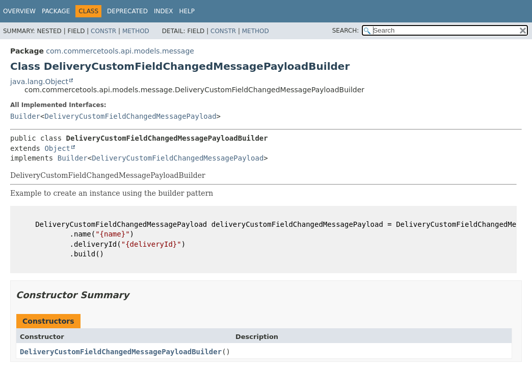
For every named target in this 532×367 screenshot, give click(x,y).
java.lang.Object (39, 81)
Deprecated (127, 11)
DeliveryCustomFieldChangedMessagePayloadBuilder (121, 352)
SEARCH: (345, 30)
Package (56, 11)
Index (163, 11)
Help (187, 11)
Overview (19, 11)
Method (135, 31)
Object (57, 148)
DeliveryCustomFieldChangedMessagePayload (130, 116)
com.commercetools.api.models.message (120, 51)
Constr (103, 31)
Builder (25, 116)
